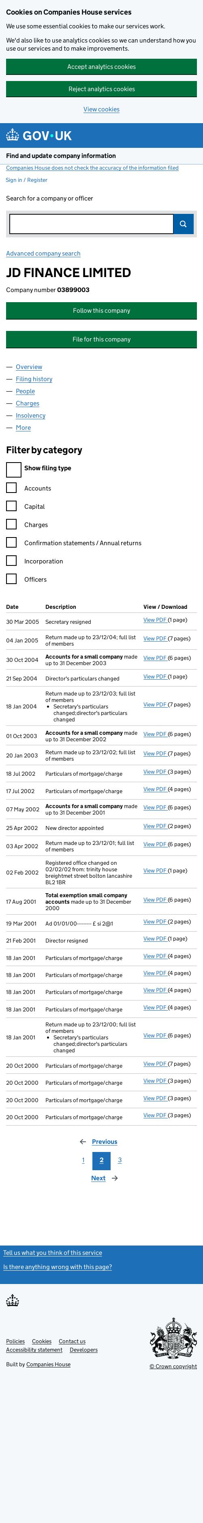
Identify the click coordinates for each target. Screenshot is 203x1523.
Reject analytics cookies (101, 89)
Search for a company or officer (49, 198)
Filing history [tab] (34, 379)
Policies (15, 1341)
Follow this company (101, 310)
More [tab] (23, 427)
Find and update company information (61, 156)
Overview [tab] (29, 367)
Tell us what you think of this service (52, 1252)
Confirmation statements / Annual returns (73, 544)
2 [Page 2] (102, 1160)
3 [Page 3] (120, 1160)
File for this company (101, 339)
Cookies (41, 1341)
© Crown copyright (173, 1366)
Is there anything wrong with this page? (57, 1267)
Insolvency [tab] (30, 415)
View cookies (101, 109)
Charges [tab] (27, 403)
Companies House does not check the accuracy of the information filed (92, 167)
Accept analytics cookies (101, 66)
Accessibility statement (34, 1349)
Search (183, 224)
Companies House (48, 1364)
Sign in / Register (26, 179)
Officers (26, 581)
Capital (25, 508)
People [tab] (25, 391)
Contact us (72, 1341)
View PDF (155, 619)
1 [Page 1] (83, 1160)
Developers (84, 1349)
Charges (27, 526)
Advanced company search (43, 253)
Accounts (28, 489)
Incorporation (34, 562)
